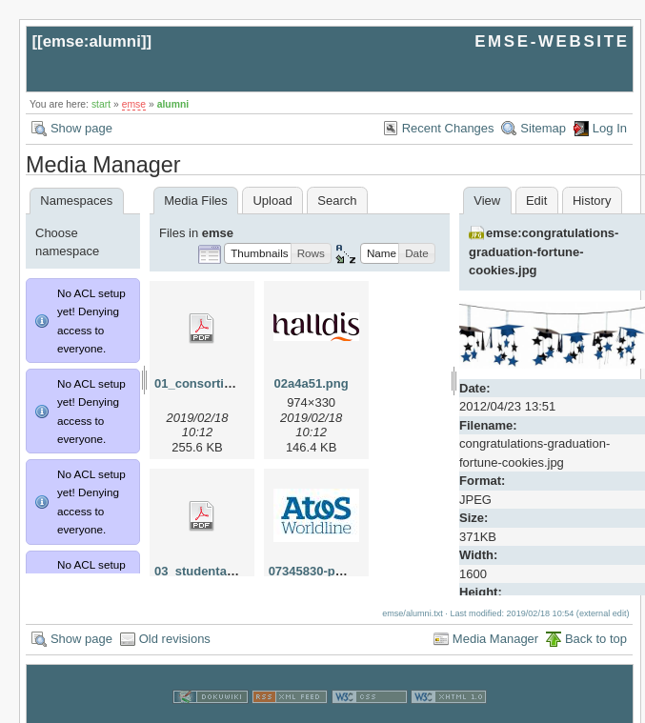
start (101, 104)
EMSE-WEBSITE (551, 41)
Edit (536, 200)
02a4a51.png (311, 383)
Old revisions (175, 620)
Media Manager (495, 620)
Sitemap (543, 128)
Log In (610, 128)
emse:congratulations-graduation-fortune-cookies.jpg (543, 251)
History (592, 200)
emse (134, 104)
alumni (173, 104)
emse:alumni (92, 41)
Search (336, 200)
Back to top (596, 620)
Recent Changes (448, 128)
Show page (81, 128)
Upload (272, 200)
